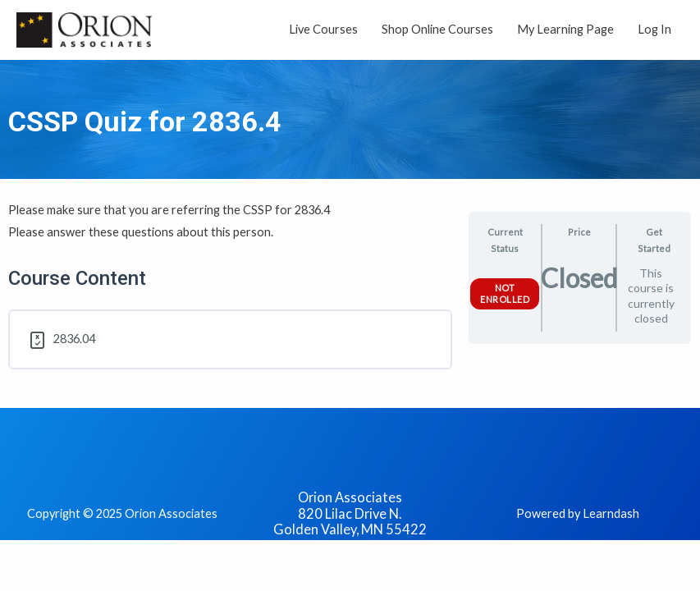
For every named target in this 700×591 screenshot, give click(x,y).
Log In (654, 29)
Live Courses (323, 29)
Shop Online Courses (437, 29)
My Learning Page (565, 29)
